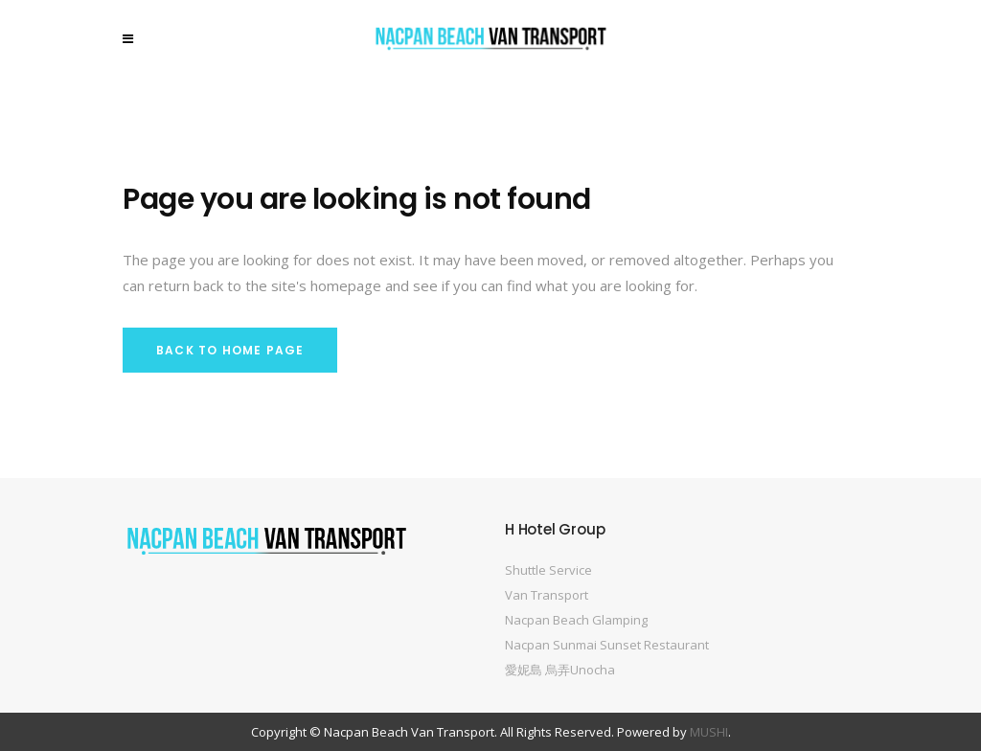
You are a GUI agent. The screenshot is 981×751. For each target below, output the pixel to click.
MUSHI (709, 731)
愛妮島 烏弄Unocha (560, 669)
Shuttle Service (548, 570)
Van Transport (546, 594)
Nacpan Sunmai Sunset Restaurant (607, 644)
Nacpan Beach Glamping (576, 619)
